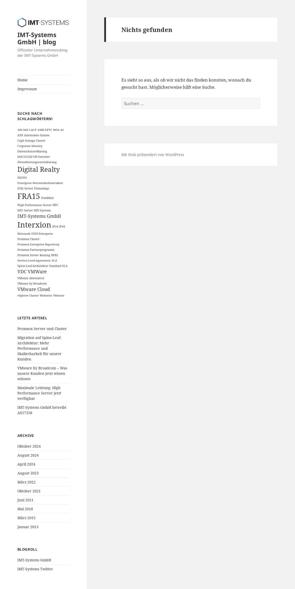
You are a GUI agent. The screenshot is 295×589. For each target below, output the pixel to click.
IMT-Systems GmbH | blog (36, 38)
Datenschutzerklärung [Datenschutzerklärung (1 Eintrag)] (32, 151)
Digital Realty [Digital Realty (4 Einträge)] (38, 169)
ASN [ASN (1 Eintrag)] (20, 135)
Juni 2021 (25, 499)
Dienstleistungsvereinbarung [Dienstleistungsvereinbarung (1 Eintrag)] (37, 162)
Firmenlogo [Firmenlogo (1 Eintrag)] (41, 188)
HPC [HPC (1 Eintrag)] (55, 205)
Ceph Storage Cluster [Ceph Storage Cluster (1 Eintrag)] (31, 140)
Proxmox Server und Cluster (42, 328)
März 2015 (26, 517)
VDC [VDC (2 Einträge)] (22, 271)
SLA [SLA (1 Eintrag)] (54, 260)
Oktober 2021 (29, 491)
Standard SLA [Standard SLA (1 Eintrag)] (58, 266)
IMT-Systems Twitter (35, 569)
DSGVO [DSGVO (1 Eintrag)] (22, 177)
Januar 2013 (27, 526)
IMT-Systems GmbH (34, 560)
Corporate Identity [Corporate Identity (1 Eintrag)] (29, 146)
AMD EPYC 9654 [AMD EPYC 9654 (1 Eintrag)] (48, 130)
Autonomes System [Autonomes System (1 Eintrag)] (36, 135)
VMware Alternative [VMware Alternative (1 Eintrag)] (30, 278)
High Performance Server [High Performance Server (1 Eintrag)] (34, 205)
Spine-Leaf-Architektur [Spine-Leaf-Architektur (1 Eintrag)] (32, 266)
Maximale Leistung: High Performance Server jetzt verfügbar (39, 393)
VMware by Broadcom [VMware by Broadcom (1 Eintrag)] (32, 283)
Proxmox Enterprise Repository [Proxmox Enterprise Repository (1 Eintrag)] (38, 244)
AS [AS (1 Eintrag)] (62, 130)
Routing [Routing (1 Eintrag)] (45, 255)
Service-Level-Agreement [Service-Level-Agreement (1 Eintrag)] (34, 260)
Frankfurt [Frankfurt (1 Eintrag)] (47, 198)
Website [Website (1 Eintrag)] (58, 295)
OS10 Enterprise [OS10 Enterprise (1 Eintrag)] (42, 233)
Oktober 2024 (29, 446)
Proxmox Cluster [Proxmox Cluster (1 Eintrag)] (28, 239)
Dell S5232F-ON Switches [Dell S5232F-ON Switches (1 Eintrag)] (33, 156)
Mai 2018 (25, 508)
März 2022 (26, 482)
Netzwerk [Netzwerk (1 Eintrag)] (23, 233)
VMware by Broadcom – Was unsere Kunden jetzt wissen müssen (42, 373)
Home (22, 79)
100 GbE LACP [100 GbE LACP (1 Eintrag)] (27, 130)
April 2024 (26, 464)
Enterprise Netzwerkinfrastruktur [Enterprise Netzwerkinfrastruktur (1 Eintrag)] (40, 183)
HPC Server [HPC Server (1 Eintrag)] (25, 210)
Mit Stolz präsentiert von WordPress (152, 154)
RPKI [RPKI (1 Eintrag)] (54, 255)
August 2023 (28, 473)
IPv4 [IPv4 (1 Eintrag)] (55, 226)
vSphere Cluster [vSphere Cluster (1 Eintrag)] (28, 295)
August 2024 (28, 455)
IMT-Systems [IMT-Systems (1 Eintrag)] (42, 210)
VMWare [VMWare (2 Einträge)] (37, 271)
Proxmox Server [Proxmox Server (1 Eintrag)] (28, 255)
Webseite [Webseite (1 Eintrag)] (46, 295)
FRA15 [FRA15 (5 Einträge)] (28, 196)
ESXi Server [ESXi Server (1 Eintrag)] (25, 188)
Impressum (27, 88)
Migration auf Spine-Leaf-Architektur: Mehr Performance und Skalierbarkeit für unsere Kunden (39, 348)
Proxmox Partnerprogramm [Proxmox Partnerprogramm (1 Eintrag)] (35, 250)
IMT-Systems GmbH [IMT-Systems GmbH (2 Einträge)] (39, 216)
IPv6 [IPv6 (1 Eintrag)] (62, 226)
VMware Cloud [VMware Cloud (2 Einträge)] (33, 289)
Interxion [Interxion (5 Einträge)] (34, 225)
